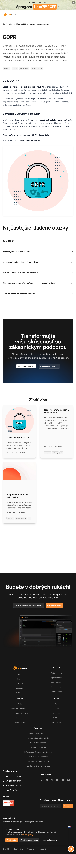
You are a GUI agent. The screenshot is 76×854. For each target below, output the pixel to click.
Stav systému (56, 682)
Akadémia (56, 713)
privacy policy (27, 835)
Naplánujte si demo (49, 366)
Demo (20, 674)
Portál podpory (56, 673)
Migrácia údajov (56, 678)
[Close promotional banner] (73, 2)
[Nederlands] (69, 827)
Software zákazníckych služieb (38, 738)
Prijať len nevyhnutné (29, 840)
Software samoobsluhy (38, 747)
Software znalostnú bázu (38, 733)
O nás (20, 704)
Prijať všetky (12, 840)
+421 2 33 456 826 (14, 776)
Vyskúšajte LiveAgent (26, 366)
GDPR (70, 840)
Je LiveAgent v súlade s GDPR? (38, 251)
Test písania (56, 722)
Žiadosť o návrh (56, 691)
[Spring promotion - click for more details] (38, 5)
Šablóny (56, 718)
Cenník (19, 679)
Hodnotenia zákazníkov (19, 713)
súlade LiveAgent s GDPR (29, 140)
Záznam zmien (56, 687)
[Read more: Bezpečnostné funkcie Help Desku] (19, 492)
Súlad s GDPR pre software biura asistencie (32, 24)
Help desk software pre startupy (38, 766)
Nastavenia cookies (49, 840)
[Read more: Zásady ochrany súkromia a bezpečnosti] (56, 431)
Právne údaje (20, 722)
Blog (56, 704)
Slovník (56, 708)
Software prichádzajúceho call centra (38, 752)
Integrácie (19, 688)
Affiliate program (20, 718)
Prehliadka (20, 693)
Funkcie (10, 24)
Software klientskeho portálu (38, 761)
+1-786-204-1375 (13, 785)
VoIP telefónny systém (38, 743)
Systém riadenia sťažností (38, 757)
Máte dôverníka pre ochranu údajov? (38, 294)
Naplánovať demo (54, 605)
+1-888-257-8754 (13, 781)
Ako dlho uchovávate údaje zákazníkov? (38, 272)
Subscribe (68, 806)
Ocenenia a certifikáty (19, 708)
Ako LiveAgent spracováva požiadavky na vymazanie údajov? (38, 283)
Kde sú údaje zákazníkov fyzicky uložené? (38, 262)
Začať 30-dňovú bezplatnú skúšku (28, 605)
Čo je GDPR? (38, 241)
